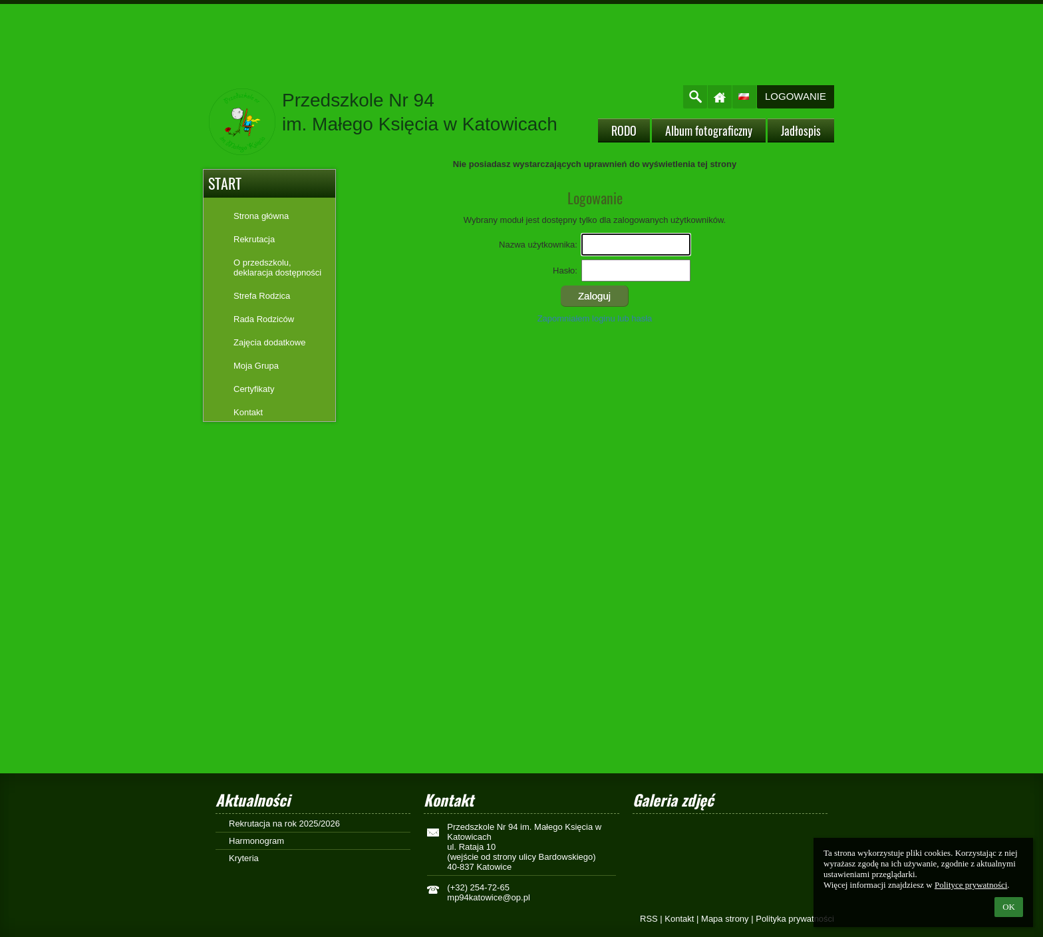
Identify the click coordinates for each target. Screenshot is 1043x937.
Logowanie (795, 96)
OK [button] (1008, 907)
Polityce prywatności (971, 885)
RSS (649, 919)
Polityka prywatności (795, 919)
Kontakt (679, 919)
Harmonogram (256, 841)
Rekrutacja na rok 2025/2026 (284, 824)
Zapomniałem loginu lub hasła (595, 318)
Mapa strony (725, 919)
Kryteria (244, 858)
